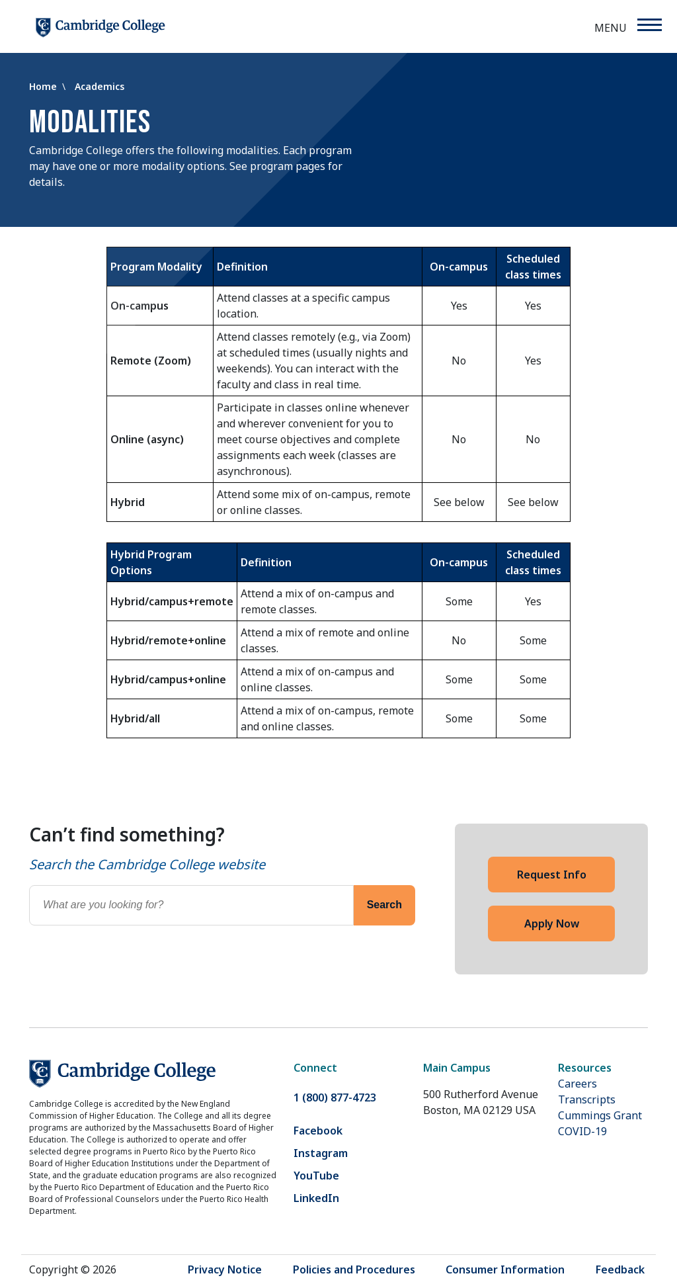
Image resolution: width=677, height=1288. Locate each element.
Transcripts (587, 1099)
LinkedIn (316, 1198)
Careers (577, 1083)
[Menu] (649, 25)
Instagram (321, 1153)
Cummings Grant (600, 1115)
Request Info (551, 874)
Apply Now (551, 923)
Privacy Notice (225, 1269)
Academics (99, 86)
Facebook (318, 1130)
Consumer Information (505, 1269)
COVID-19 (582, 1131)
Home (44, 86)
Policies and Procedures (354, 1269)
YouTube (316, 1175)
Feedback (620, 1269)
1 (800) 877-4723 (335, 1097)
